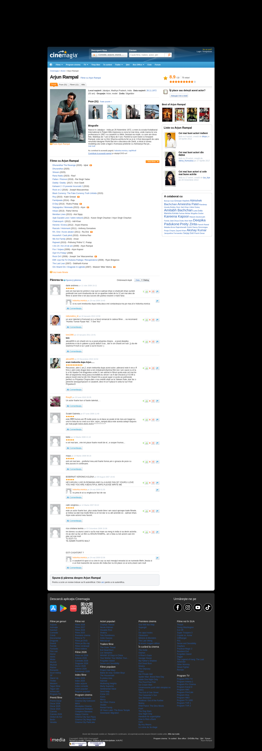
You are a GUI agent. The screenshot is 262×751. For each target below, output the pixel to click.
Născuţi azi (105, 641)
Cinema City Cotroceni (85, 701)
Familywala (57, 200)
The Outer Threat (107, 647)
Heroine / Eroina (59, 225)
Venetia (53, 722)
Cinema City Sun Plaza (85, 717)
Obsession (143, 635)
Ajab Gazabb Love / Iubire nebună (67, 218)
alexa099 (70, 359)
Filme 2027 (80, 627)
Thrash (180, 625)
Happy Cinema (81, 714)
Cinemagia (54, 71)
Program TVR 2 (184, 706)
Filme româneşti (82, 646)
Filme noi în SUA (185, 621)
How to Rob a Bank (147, 719)
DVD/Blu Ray (193, 738)
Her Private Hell (146, 674)
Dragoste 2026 (81, 663)
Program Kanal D (184, 687)
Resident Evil (183, 651)
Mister (52, 659)
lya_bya (206, 177)
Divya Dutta (179, 221)
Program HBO (183, 698)
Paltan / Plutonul (59, 179)
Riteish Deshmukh (197, 217)
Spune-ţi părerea (73, 280)
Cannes (53, 711)
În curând (107, 65)
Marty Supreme (107, 686)
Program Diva (183, 695)
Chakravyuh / (58, 221)
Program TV (55, 694)
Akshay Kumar (197, 230)
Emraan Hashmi (181, 201)
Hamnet (103, 681)
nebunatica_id (72, 316)
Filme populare (108, 666)
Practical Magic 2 (184, 649)
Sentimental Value (108, 689)
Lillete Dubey (194, 207)
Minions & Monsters (147, 638)
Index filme (80, 674)
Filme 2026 (80, 630)
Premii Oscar (55, 701)
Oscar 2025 (55, 706)
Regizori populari (82, 691)
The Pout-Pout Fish (147, 682)
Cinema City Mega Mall (85, 719)
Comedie (54, 633)
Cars (141, 722)
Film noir (54, 651)
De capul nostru (146, 633)
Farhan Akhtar (184, 213)
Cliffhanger (182, 638)
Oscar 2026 (55, 703)
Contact (88, 740)
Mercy (103, 699)
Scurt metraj (55, 673)
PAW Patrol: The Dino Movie (151, 706)
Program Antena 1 (185, 681)
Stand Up (54, 678)
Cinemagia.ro (64, 54)
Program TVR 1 (184, 703)
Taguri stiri (54, 689)
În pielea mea (106, 678)
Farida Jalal (169, 221)
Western (53, 683)
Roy (54, 197)
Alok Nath (188, 221)
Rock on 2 (57, 190)
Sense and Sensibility (109, 663)
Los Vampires (106, 653)
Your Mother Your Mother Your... (114, 658)
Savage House (145, 658)
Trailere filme (106, 644)
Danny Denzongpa (200, 227)
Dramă (53, 643)
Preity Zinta (188, 224)
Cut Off (180, 630)
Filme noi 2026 (81, 655)
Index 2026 (80, 678)
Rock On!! (57, 256)
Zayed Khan (181, 230)
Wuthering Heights (108, 683)
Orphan (142, 653)
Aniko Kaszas (106, 638)
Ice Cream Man (145, 685)
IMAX (77, 703)
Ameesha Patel (188, 204)
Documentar (55, 638)
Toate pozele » (106, 102)
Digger (180, 657)
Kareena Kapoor (176, 216)
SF (51, 675)
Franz (141, 671)
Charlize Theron (107, 625)
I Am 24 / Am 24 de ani (62, 246)
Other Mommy (183, 664)
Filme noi (80, 621)
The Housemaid (107, 675)
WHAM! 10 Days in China (111, 655)
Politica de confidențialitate (104, 740)
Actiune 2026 (81, 658)
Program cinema (73, 65)
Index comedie (81, 686)
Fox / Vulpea (58, 249)
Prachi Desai (199, 233)
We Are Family (59, 239)
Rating (146, 280)
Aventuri (53, 630)
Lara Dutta (198, 211)
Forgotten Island (107, 661)
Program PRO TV (185, 679)
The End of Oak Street (148, 692)
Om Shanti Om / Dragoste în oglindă (68, 267)
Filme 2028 (80, 625)
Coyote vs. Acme (184, 635)
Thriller (53, 681)
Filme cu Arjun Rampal (91, 78)
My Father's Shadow (148, 661)
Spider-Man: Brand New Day (151, 677)
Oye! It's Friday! (59, 253)
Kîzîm (102, 697)
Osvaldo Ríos (106, 630)
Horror (53, 654)
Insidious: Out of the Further (151, 700)
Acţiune (53, 625)
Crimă (52, 635)
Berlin (52, 719)
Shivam (56, 172)
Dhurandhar (58, 169)
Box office (182, 738)
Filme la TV (80, 638)
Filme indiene (81, 649)
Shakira (103, 633)
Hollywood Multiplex (84, 709)
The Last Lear (58, 263)
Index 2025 (80, 681)
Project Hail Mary (107, 670)
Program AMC (183, 690)
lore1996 (70, 335)
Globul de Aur (56, 717)
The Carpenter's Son (148, 695)
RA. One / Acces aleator (63, 232)
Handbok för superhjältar (149, 716)
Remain (180, 670)
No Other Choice (107, 702)
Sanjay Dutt (188, 233)
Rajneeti (56, 242)
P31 (178, 641)
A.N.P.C (119, 740)
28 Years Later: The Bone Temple (115, 710)
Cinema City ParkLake (85, 722)
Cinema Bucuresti (83, 698)
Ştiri (127, 65)
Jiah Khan (185, 207)
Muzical (53, 665)
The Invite (143, 650)
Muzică (53, 662)
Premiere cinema (82, 635)
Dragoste (54, 641)
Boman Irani (169, 201)
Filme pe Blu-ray (82, 643)
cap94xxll (132, 151)
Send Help (104, 691)
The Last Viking (145, 641)
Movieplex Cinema (83, 706)
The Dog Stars (145, 711)
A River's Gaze (145, 655)
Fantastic (54, 649)
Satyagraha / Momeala (62, 207)
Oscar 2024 (55, 709)
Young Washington (185, 627)
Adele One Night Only (148, 679)
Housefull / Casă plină (62, 235)
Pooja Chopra (169, 231)
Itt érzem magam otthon (149, 643)
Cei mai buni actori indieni (193, 133)
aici (102, 582)
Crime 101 (104, 694)
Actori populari (81, 689)
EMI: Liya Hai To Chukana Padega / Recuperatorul (74, 260)
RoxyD (69, 397)
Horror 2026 (80, 666)
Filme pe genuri (58, 621)
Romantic (54, 670)
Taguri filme (55, 686)
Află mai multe (174, 734)
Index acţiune (81, 683)
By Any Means (145, 724)
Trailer (91, 165)
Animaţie (54, 627)
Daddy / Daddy (59, 183)
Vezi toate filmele (60, 272)
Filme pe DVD (81, 641)
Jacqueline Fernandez (173, 233)
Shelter (103, 705)
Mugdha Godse (197, 213)
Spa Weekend (145, 698)
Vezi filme (151, 161)
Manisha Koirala (171, 213)
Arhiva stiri (54, 691)
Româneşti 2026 (82, 671)
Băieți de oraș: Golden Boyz (112, 673)
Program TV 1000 (185, 700)
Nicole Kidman (106, 627)
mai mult (91, 146)
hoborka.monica (120, 151)
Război (53, 667)
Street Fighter (183, 667)
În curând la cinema (149, 646)
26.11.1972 (152, 90)
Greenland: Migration (109, 713)
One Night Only (145, 714)
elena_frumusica (186, 161)
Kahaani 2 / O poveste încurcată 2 (67, 186)
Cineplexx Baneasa (83, 711)
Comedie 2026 (81, 661)
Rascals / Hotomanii (61, 228)
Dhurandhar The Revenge (64, 165)
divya (204, 136)
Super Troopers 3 (184, 633)
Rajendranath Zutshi (184, 227)
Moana (142, 666)
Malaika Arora (169, 227)
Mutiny (141, 703)
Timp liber (95, 65)
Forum (158, 65)
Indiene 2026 (81, 669)
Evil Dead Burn (106, 650)
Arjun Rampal (64, 77)
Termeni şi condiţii (76, 740)
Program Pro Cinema (186, 684)
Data (138, 280)
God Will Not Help (146, 625)
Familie (53, 646)
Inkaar (55, 211)
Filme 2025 (80, 633)
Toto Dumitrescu (107, 635)
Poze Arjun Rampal (61, 144)
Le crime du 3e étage (148, 727)
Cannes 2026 (56, 714)
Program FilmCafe (185, 692)
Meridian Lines (59, 214)
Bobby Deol (175, 207)
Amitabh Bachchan (178, 210)
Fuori (141, 708)
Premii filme (56, 697)
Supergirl (143, 627)
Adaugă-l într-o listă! (179, 96)
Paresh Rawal (203, 225)
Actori (63, 71)
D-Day (55, 204)
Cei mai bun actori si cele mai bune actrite (193, 173)
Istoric (52, 657)
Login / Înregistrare (204, 51)
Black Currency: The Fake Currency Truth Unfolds (74, 193)
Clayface (181, 646)
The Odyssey (144, 669)
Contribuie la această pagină (99, 153)
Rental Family (106, 707)
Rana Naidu (58, 176)
